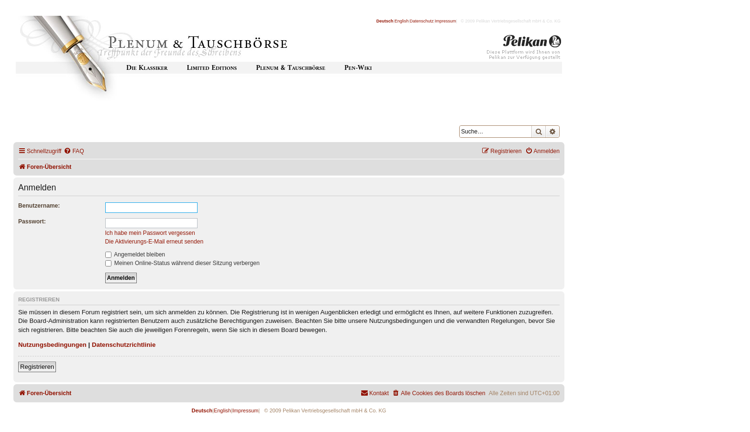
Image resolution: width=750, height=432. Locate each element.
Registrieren (37, 366)
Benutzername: (39, 205)
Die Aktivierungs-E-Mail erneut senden (154, 241)
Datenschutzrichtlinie (123, 344)
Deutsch (385, 21)
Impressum (445, 21)
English (402, 21)
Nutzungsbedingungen (52, 344)
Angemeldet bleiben (135, 254)
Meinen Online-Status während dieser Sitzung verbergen (182, 263)
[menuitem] (74, 151)
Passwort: (32, 221)
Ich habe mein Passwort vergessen (150, 233)
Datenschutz (422, 21)
